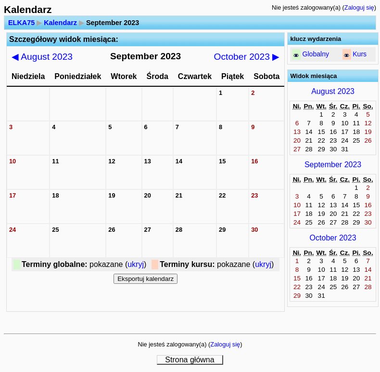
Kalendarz (60, 23)
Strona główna (189, 360)
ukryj (135, 264)
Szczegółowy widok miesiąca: (63, 39)
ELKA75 (21, 23)
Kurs (360, 54)
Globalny (315, 54)
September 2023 (332, 164)
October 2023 (247, 57)
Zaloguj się (359, 7)
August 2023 (42, 57)
